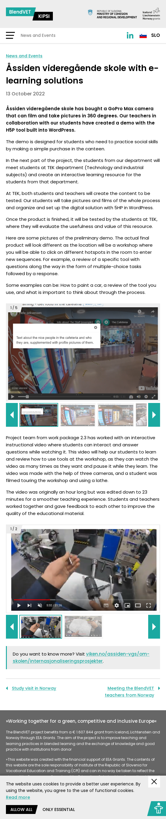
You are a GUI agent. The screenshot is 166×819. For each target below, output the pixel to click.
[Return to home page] (29, 14)
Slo (149, 35)
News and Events (24, 56)
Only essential (58, 809)
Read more (18, 797)
